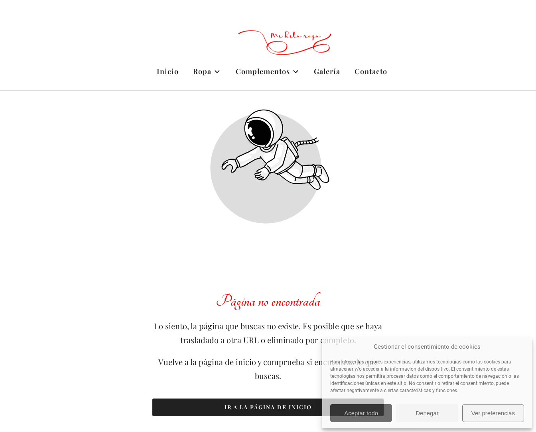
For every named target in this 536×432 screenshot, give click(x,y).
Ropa (207, 71)
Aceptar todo (361, 413)
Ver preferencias (493, 413)
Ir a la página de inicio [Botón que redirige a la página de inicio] (268, 407)
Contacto (371, 71)
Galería (327, 71)
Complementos (268, 71)
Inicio (168, 71)
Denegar (427, 413)
